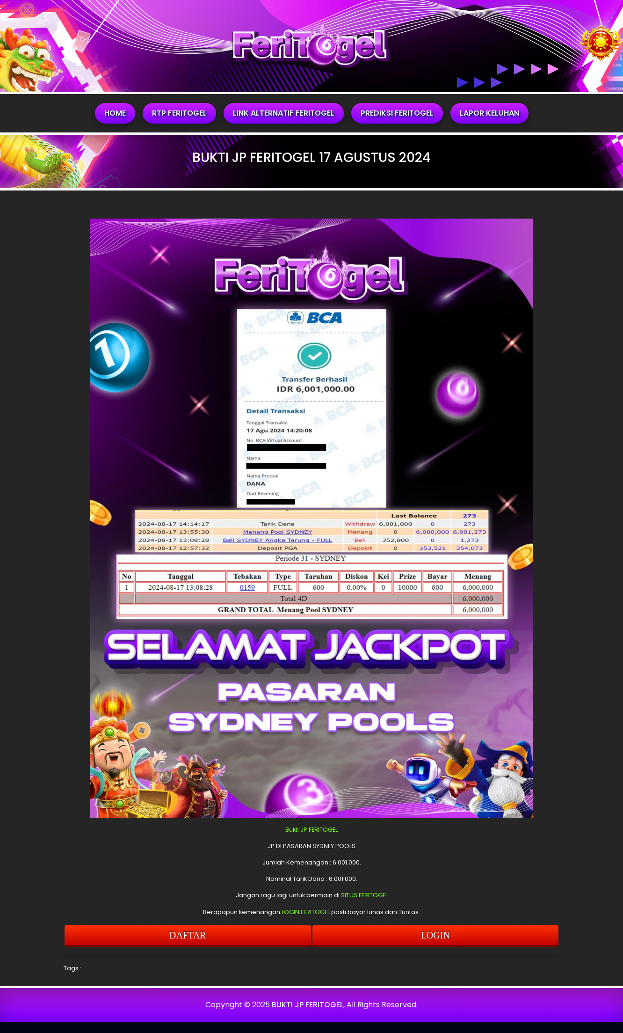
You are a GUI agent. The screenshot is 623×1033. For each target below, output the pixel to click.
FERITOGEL (323, 830)
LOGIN (435, 935)
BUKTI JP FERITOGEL (307, 1004)
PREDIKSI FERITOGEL (397, 113)
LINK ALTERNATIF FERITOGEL (283, 113)
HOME (115, 113)
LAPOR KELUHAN (489, 113)
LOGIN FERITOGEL (306, 912)
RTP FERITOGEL (179, 113)
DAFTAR (187, 935)
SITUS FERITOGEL (364, 895)
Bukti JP (296, 830)
